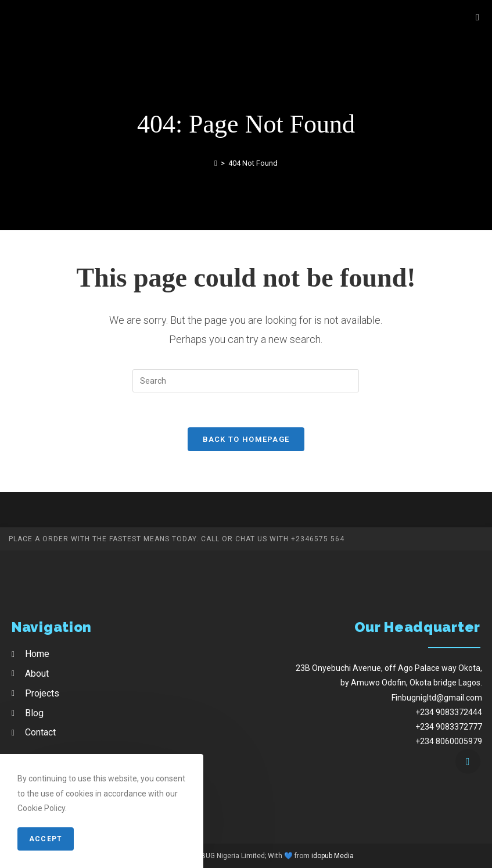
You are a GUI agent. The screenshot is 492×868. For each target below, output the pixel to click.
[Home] (215, 163)
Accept (45, 839)
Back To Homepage (246, 439)
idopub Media (332, 856)
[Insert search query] (245, 380)
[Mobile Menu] (478, 17)
